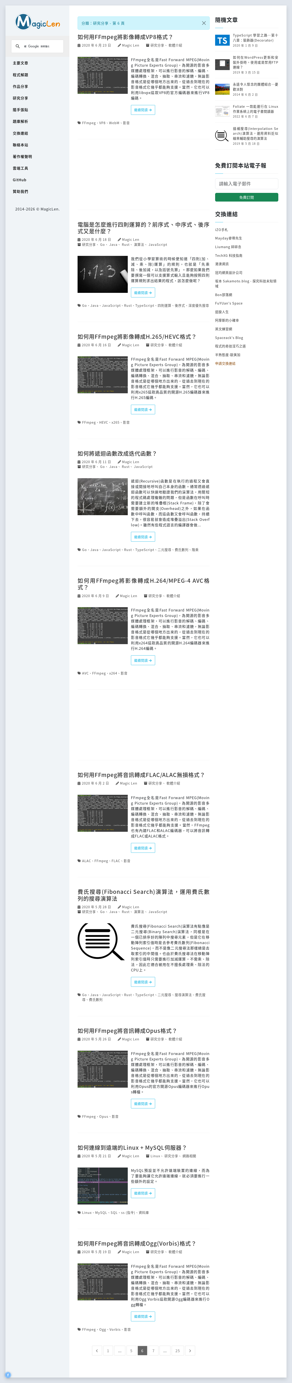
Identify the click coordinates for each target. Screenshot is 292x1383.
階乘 (195, 549)
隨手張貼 (20, 109)
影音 (126, 122)
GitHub (19, 179)
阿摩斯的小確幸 (227, 320)
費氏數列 (181, 549)
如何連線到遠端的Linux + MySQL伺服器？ (132, 1147)
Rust (126, 244)
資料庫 (144, 1212)
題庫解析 (20, 121)
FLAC (116, 860)
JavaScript (158, 244)
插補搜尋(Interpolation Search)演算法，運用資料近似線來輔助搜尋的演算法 (255, 133)
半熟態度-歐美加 (227, 354)
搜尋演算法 (183, 994)
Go (102, 244)
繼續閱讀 (143, 109)
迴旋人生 (222, 311)
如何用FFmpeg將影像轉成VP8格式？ (126, 37)
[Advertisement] (144, 174)
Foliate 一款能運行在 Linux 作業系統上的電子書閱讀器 (255, 109)
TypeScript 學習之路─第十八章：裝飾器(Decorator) (255, 37)
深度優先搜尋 (198, 305)
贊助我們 (20, 191)
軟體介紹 (175, 45)
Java (113, 244)
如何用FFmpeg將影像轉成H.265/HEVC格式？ (137, 336)
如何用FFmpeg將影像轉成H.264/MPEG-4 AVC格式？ (144, 583)
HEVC (103, 422)
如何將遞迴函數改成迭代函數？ (117, 453)
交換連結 (20, 133)
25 (177, 1350)
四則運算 (164, 305)
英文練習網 (223, 328)
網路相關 (189, 1155)
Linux (155, 1155)
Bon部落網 (223, 294)
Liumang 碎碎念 (228, 246)
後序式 (180, 305)
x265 (116, 422)
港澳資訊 (222, 263)
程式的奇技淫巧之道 (230, 346)
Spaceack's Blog (229, 337)
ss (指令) (128, 1212)
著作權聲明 (22, 156)
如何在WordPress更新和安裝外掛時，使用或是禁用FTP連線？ (255, 62)
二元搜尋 (164, 549)
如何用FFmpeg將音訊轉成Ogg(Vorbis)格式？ (137, 1243)
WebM (114, 122)
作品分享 (20, 86)
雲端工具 (20, 168)
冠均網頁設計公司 (228, 272)
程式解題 (20, 74)
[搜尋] (36, 46)
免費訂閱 (246, 197)
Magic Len (130, 45)
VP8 (102, 122)
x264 (113, 673)
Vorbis (115, 1329)
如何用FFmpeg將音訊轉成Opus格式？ (127, 1030)
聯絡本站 (20, 144)
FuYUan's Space (229, 303)
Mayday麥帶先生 (228, 238)
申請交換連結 (225, 363)
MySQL (101, 1212)
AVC (85, 673)
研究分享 (20, 98)
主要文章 (20, 63)
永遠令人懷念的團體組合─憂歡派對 (255, 87)
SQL (114, 1212)
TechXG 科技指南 (228, 255)
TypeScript (144, 305)
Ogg (102, 1329)
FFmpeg (89, 122)
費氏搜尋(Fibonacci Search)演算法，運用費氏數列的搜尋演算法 (144, 894)
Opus (103, 1116)
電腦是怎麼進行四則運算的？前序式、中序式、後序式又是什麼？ (144, 227)
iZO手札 (221, 229)
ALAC (86, 860)
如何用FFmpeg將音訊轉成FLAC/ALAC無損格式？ (141, 775)
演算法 (139, 244)
